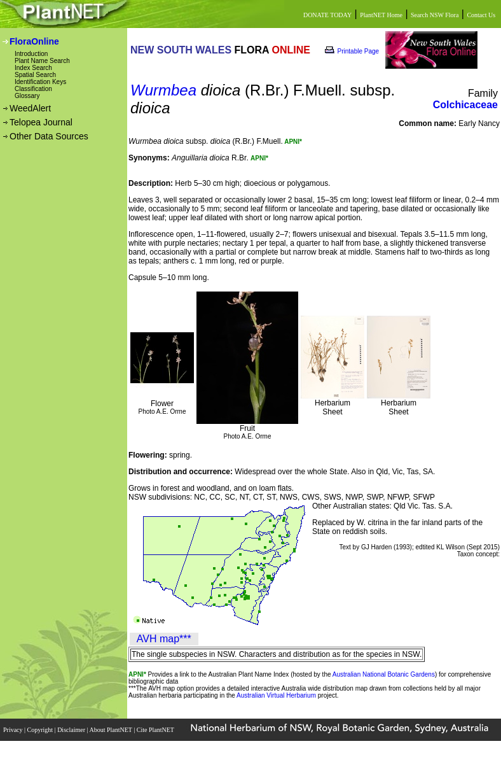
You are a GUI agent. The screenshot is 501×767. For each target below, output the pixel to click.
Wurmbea (163, 90)
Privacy (13, 729)
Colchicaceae (465, 104)
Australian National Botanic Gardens (384, 674)
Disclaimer (71, 729)
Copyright (41, 729)
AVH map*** (164, 638)
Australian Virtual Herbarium (276, 695)
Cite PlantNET (156, 729)
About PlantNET (111, 729)
